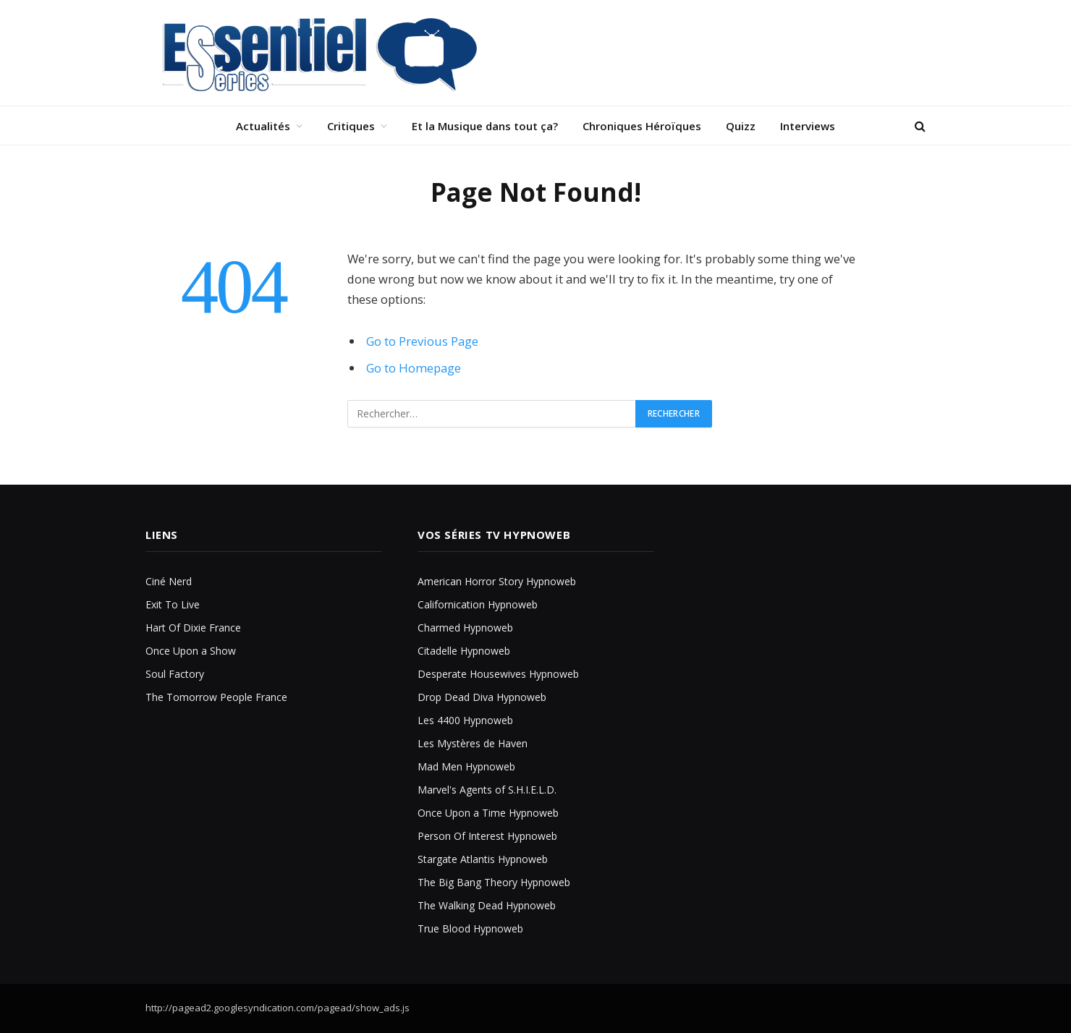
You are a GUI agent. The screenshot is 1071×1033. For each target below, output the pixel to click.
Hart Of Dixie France (193, 627)
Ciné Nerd (168, 581)
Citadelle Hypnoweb (464, 651)
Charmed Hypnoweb (465, 627)
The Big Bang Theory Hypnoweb (494, 882)
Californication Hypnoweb (478, 604)
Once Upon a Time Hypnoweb (488, 813)
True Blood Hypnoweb (470, 928)
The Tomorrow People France (216, 697)
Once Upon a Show (190, 651)
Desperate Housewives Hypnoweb (498, 674)
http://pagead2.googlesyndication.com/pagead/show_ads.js (277, 1007)
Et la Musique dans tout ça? (485, 126)
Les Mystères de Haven (473, 743)
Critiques (351, 126)
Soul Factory (174, 674)
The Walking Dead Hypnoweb (487, 905)
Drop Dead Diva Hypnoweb (482, 697)
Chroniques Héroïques (642, 126)
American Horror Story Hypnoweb (497, 581)
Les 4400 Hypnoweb (465, 720)
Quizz (740, 126)
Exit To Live (172, 604)
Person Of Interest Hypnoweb (487, 836)
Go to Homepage (413, 368)
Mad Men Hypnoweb (466, 766)
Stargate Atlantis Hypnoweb (483, 859)
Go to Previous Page (422, 341)
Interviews (807, 126)
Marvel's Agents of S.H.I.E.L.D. (487, 789)
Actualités (263, 126)
